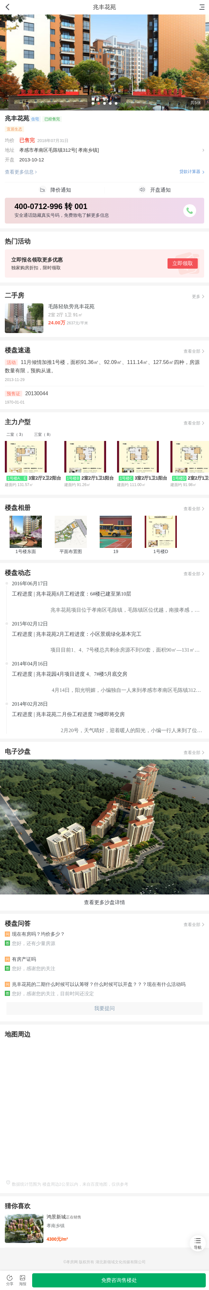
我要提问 (104, 1008)
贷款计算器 (189, 171)
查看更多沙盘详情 (104, 902)
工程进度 (23, 594)
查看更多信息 (19, 172)
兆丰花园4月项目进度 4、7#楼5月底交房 (81, 674)
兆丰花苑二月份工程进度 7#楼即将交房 (80, 714)
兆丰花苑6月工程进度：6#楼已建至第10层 (83, 594)
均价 (9, 140)
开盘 (9, 159)
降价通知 (55, 190)
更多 (196, 296)
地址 (9, 150)
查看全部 (192, 351)
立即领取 (182, 263)
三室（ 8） (43, 434)
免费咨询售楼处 (119, 1280)
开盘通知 (154, 190)
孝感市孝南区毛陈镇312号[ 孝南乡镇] (59, 150)
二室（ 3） (15, 434)
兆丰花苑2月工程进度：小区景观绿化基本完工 (88, 634)
